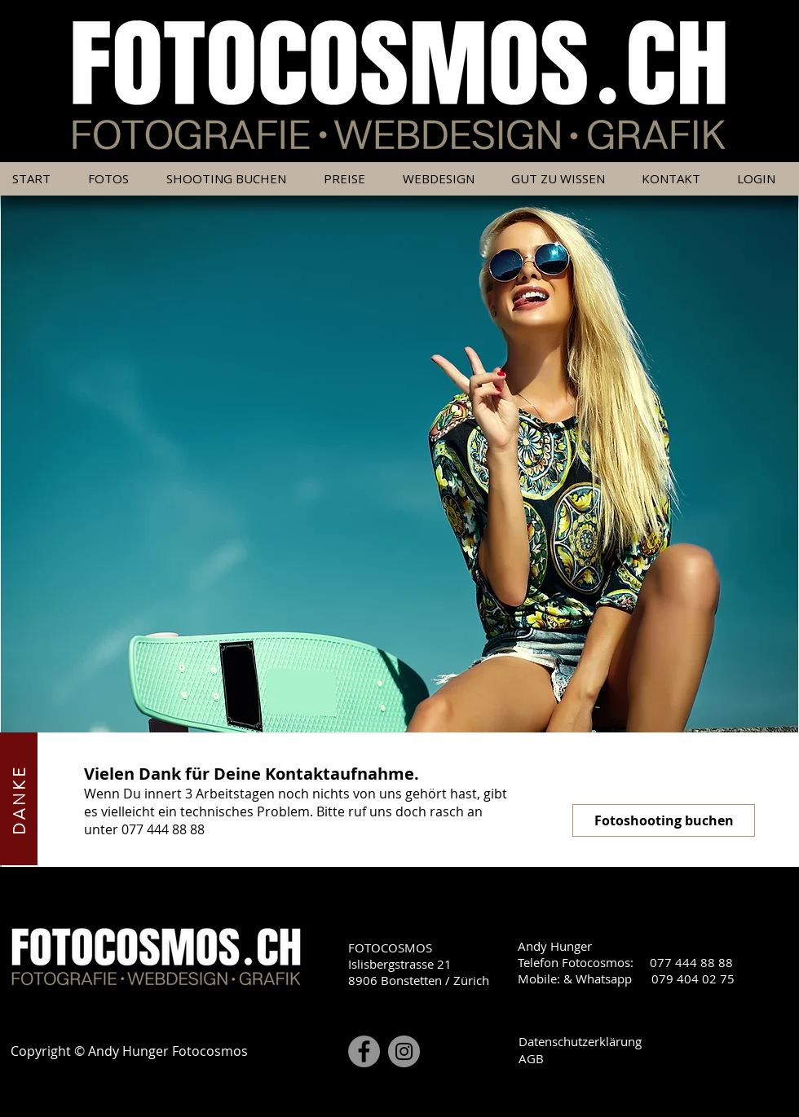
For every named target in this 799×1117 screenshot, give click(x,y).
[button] (350, 179)
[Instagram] (404, 1051)
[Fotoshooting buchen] (663, 820)
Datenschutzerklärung (580, 1041)
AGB (531, 1058)
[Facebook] (364, 1051)
